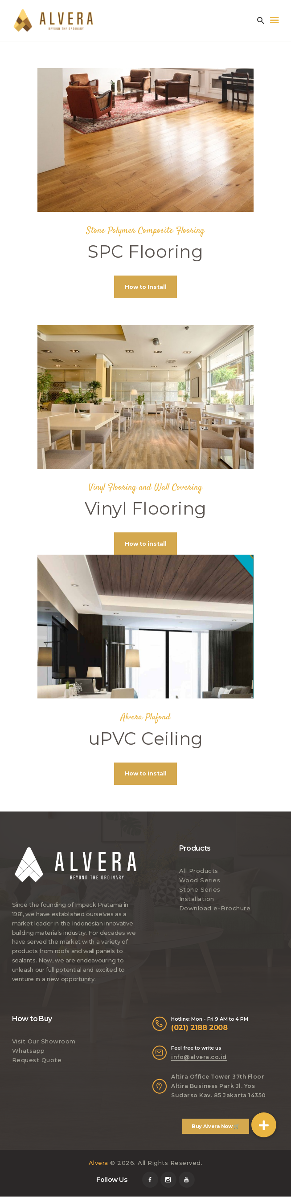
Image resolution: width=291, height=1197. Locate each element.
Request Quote (37, 1060)
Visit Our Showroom (44, 1042)
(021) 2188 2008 (199, 1027)
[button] (263, 1124)
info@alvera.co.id (199, 1057)
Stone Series (200, 890)
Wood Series (200, 881)
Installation (196, 899)
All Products (198, 871)
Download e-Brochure (215, 908)
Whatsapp (28, 1051)
